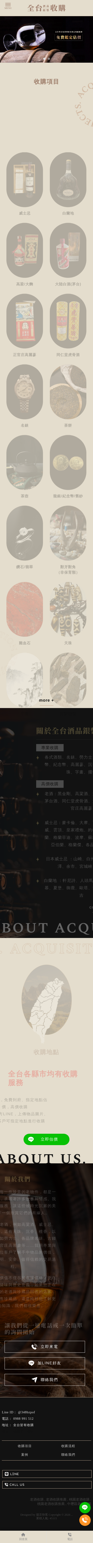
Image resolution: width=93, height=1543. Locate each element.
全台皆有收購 (23, 1425)
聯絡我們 (68, 1454)
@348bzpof (26, 1412)
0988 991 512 (23, 1418)
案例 (24, 1454)
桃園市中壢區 (23, 1431)
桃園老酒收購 (79, 1499)
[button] (44, 59)
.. (72, 1514)
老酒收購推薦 (56, 1499)
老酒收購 (37, 1499)
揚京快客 (42, 1514)
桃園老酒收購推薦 (51, 1504)
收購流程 (68, 1446)
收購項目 (25, 1446)
